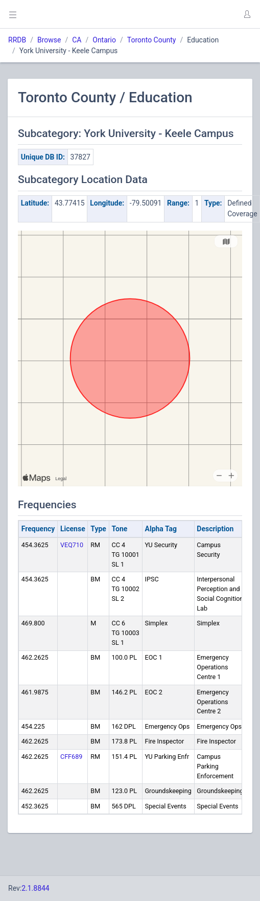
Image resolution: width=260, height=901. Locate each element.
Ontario (104, 40)
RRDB (17, 40)
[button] (246, 14)
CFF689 (71, 756)
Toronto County (151, 40)
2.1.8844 (35, 888)
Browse (49, 40)
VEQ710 (71, 545)
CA (76, 40)
